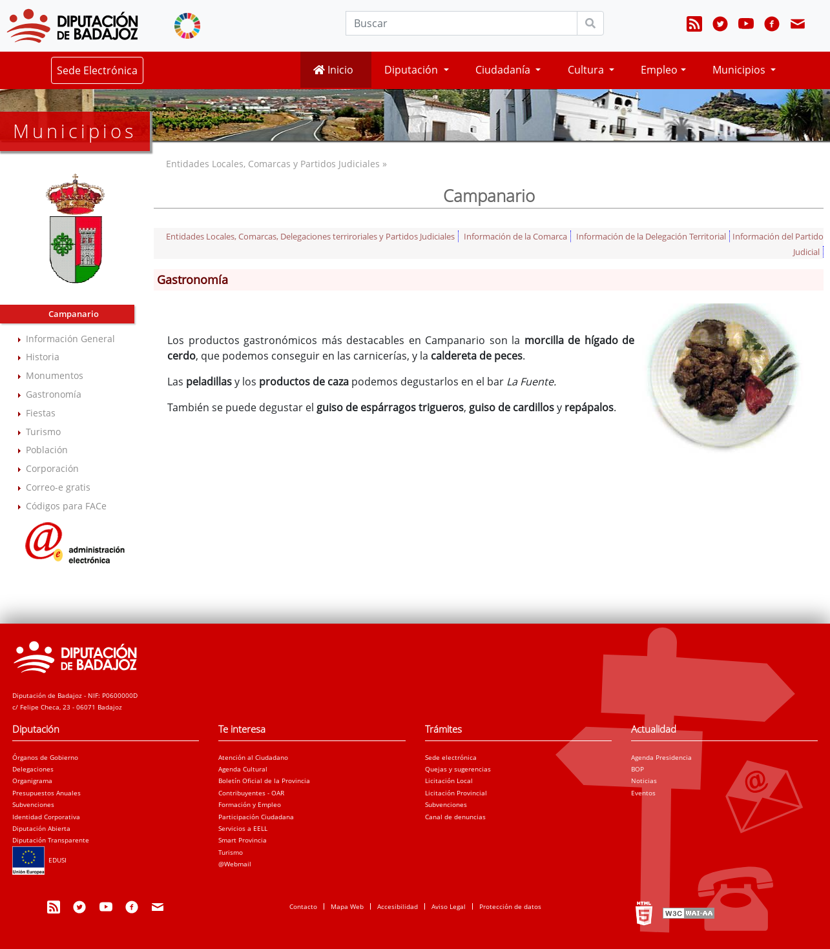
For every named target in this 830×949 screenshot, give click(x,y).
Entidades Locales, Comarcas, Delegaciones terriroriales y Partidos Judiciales (310, 236)
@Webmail (234, 863)
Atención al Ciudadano (253, 757)
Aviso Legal (448, 906)
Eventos (643, 792)
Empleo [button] (659, 70)
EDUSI (39, 859)
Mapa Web (347, 906)
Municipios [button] (740, 70)
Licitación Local (449, 780)
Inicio (333, 70)
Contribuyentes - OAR (251, 792)
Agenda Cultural (242, 768)
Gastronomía (53, 394)
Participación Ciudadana (256, 816)
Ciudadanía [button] (504, 70)
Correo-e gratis (58, 487)
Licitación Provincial (456, 792)
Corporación (52, 468)
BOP (637, 768)
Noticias (644, 780)
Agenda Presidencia (661, 757)
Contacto (303, 906)
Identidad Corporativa (46, 816)
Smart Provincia (242, 839)
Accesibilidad (397, 906)
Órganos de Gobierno (45, 757)
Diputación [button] (412, 70)
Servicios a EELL (242, 828)
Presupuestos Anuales (46, 792)
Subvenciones (33, 804)
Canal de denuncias (455, 816)
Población (47, 450)
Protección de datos (510, 906)
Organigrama (32, 780)
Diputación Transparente (50, 839)
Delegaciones (33, 768)
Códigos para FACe (66, 506)
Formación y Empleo (249, 804)
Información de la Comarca (515, 236)
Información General (70, 338)
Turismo (43, 431)
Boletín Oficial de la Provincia (264, 780)
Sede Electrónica (97, 70)
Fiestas (41, 413)
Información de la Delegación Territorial (651, 236)
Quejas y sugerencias (458, 768)
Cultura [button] (587, 70)
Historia (42, 357)
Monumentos (54, 375)
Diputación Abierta (41, 828)
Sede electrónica (451, 757)
